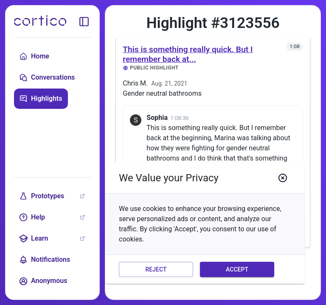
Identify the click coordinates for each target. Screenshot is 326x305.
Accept (237, 269)
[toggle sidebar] (84, 21)
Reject (156, 269)
